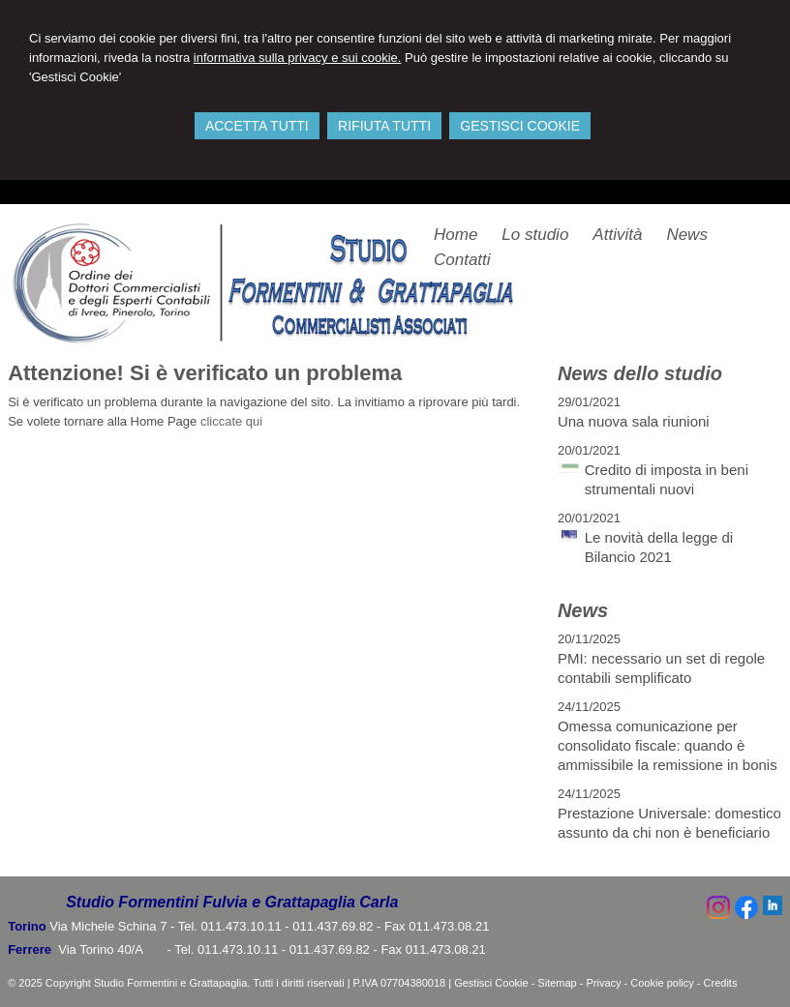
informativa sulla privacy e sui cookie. (298, 57)
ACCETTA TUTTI (257, 125)
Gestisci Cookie (491, 983)
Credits (721, 983)
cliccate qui (231, 421)
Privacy (604, 983)
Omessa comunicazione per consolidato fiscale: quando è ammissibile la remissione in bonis (667, 745)
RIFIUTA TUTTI (384, 125)
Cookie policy (661, 983)
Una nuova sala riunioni (634, 421)
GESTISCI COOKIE (520, 125)
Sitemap (556, 983)
